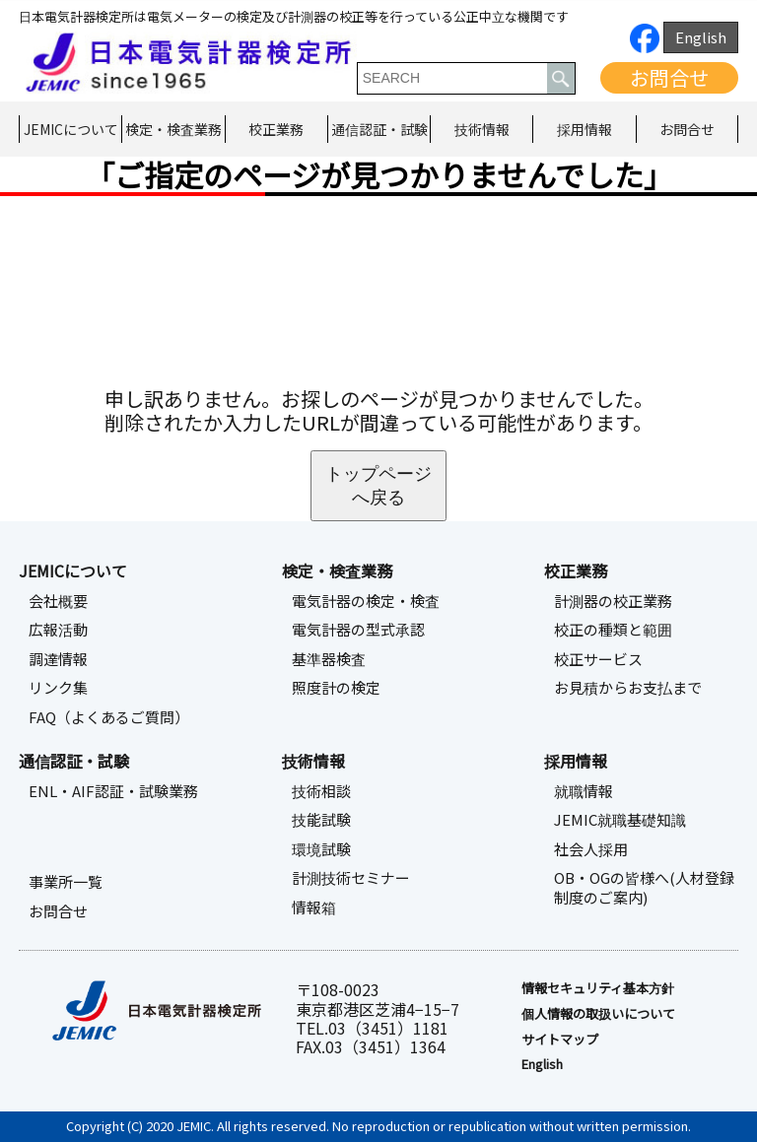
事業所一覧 (66, 882)
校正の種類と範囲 (613, 629)
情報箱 (314, 907)
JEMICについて (71, 129)
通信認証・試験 (379, 129)
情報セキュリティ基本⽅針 (597, 988)
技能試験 (321, 820)
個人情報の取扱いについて (598, 1014)
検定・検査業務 (173, 129)
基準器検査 (329, 659)
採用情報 (584, 129)
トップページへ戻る (378, 485)
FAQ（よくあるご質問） (109, 717)
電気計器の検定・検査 (366, 601)
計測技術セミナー (351, 878)
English (700, 37)
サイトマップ (559, 1039)
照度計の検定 (336, 688)
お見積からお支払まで (628, 688)
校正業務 (276, 129)
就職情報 (583, 791)
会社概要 (58, 601)
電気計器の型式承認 (358, 629)
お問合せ (669, 77)
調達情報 (58, 659)
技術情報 (482, 129)
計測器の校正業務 (613, 601)
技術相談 (321, 791)
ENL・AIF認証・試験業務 (113, 791)
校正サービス (598, 659)
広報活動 (58, 629)
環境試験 (321, 849)
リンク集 (58, 688)
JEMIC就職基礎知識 (620, 820)
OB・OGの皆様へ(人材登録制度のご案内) (644, 887)
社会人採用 (591, 849)
